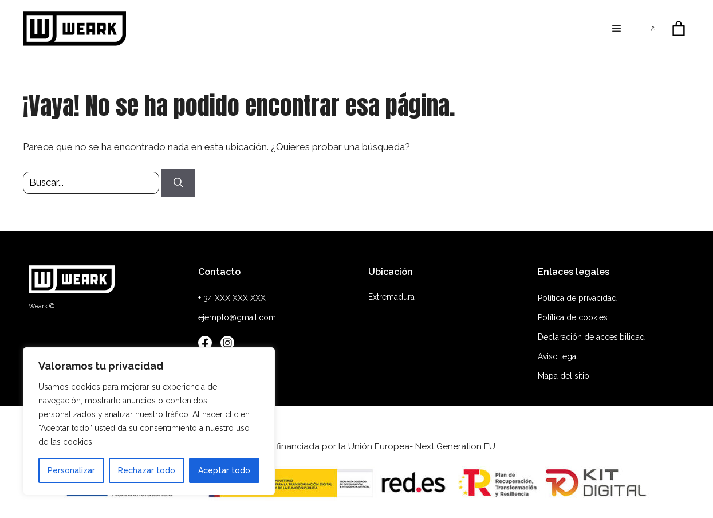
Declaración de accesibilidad (591, 337)
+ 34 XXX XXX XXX (232, 298)
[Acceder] (653, 29)
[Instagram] (227, 345)
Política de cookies (573, 317)
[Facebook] (205, 345)
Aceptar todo (224, 470)
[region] (149, 421)
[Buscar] (178, 183)
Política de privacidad (577, 298)
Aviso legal (558, 356)
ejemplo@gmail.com (237, 317)
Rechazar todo (146, 470)
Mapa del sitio (563, 375)
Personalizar (71, 470)
